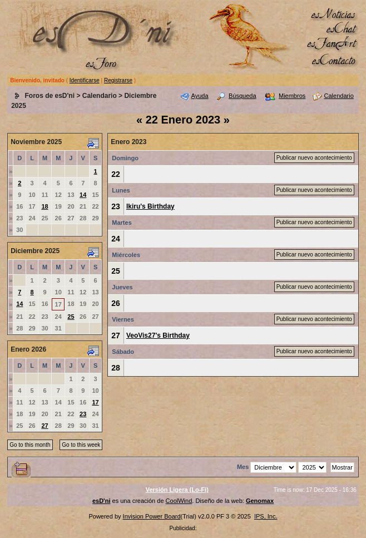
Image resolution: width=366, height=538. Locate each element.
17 (95, 402)
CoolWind (179, 500)
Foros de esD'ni (50, 96)
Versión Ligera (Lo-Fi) (177, 489)
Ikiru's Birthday (150, 206)
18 (44, 206)
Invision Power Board (152, 516)
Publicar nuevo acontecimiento (314, 158)
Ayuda (200, 95)
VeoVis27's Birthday (158, 335)
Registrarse (118, 80)
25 (70, 316)
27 (44, 425)
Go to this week (81, 445)
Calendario (99, 96)
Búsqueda (242, 95)
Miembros (292, 95)
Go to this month (29, 445)
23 (83, 414)
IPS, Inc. (266, 516)
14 (83, 194)
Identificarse (85, 80)
